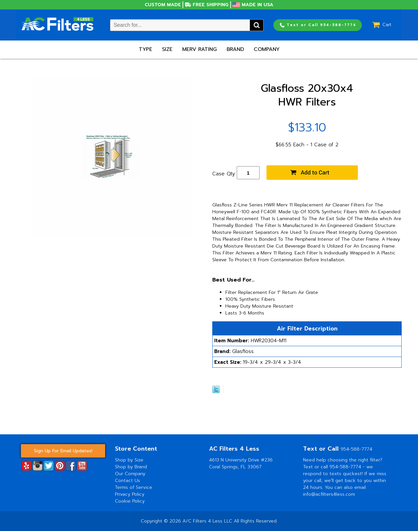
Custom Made (163, 4)
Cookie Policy (130, 501)
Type (145, 49)
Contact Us (127, 480)
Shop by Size (129, 460)
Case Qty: (224, 173)
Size (167, 49)
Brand (235, 49)
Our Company (130, 473)
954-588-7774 (356, 449)
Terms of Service (133, 487)
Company (267, 49)
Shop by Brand (131, 466)
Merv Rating (199, 49)
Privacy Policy (129, 494)
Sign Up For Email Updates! (63, 450)
